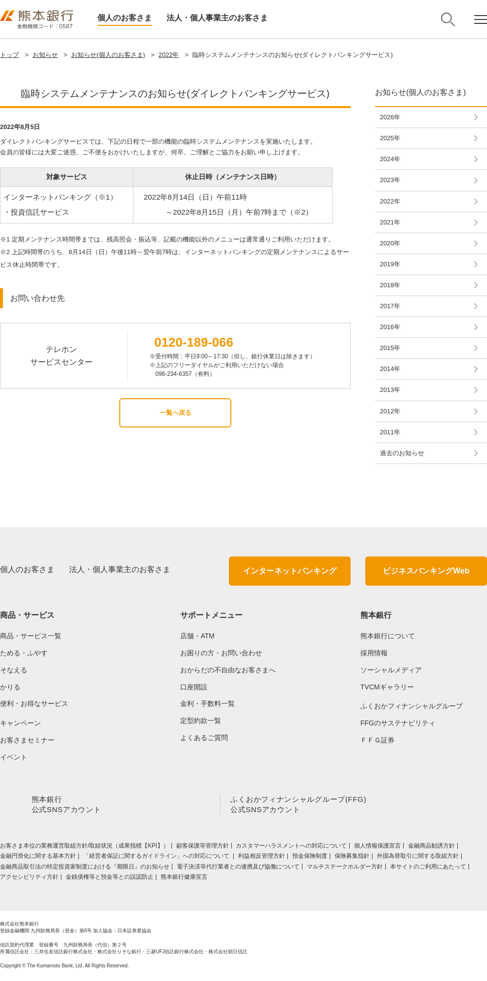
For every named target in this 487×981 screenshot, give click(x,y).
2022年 (168, 54)
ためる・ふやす (24, 653)
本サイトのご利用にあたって (428, 868)
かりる (10, 687)
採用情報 (374, 653)
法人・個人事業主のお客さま (217, 18)
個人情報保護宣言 (377, 847)
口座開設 (193, 687)
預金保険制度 (309, 857)
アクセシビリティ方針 (29, 878)
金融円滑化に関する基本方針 (38, 857)
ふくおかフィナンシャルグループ (411, 706)
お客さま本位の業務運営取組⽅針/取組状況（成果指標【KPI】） (84, 847)
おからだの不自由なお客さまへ (228, 670)
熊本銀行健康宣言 (184, 878)
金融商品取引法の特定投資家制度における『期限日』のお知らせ (84, 868)
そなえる (13, 670)
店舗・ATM (197, 636)
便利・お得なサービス (34, 703)
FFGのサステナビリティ (397, 723)
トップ (9, 54)
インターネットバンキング (290, 571)
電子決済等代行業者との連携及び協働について (238, 868)
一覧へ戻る (175, 412)
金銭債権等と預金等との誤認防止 (109, 878)
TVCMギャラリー (387, 687)
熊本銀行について (387, 636)
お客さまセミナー (27, 740)
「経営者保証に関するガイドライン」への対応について (157, 857)
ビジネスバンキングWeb (426, 571)
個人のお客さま (124, 18)
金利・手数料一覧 (207, 703)
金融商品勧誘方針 (431, 847)
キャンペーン (20, 723)
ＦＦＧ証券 (377, 740)
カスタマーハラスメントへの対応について (291, 847)
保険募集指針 (352, 857)
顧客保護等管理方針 (202, 847)
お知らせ (45, 54)
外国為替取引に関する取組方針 (418, 857)
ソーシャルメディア (391, 670)
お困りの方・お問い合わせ (221, 653)
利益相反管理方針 (261, 857)
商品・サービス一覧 (30, 636)
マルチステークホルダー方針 (345, 868)
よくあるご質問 (204, 737)
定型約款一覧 (200, 720)
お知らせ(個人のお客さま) (108, 54)
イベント (13, 757)
